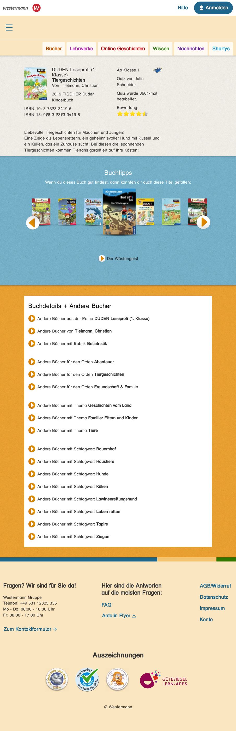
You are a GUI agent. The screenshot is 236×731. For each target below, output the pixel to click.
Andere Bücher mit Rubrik (72, 343)
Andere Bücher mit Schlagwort (76, 448)
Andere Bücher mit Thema (84, 405)
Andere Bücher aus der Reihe (93, 318)
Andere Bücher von (74, 331)
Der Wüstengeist (122, 258)
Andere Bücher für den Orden (75, 361)
